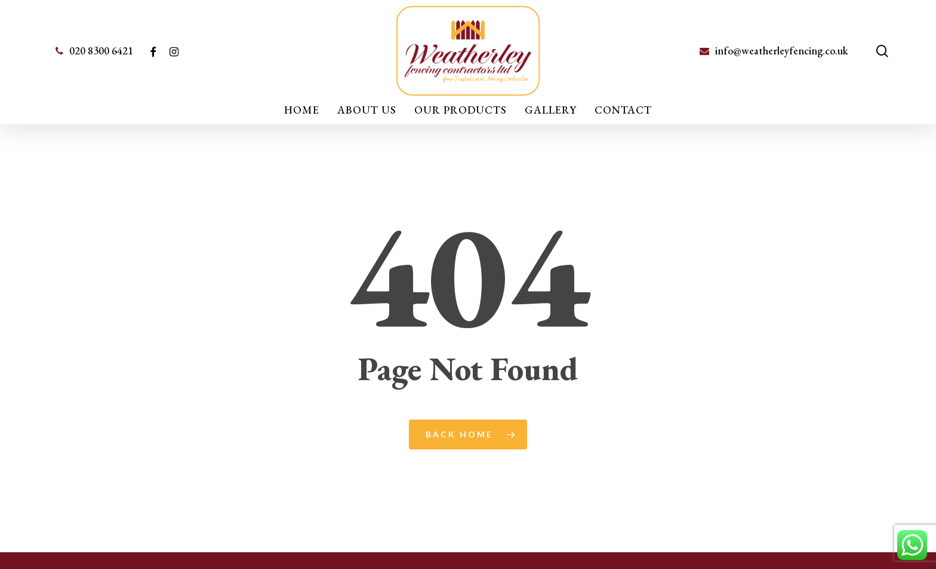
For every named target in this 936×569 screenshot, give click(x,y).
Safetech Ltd (625, 549)
